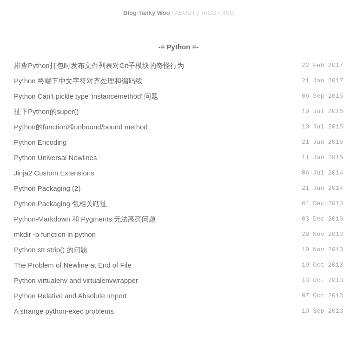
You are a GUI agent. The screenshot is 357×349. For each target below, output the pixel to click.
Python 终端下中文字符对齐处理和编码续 (78, 81)
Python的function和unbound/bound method (81, 127)
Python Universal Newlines (55, 157)
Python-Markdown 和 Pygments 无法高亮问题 (85, 219)
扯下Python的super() (46, 111)
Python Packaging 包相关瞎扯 (60, 204)
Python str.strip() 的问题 (50, 250)
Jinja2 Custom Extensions (54, 173)
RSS (227, 12)
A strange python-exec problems (64, 311)
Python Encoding (40, 142)
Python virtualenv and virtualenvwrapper (76, 280)
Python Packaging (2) (47, 188)
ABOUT (185, 12)
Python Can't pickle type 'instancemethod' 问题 (86, 96)
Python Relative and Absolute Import (70, 296)
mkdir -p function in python (55, 234)
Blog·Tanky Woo (146, 12)
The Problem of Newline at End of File (73, 265)
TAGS (208, 12)
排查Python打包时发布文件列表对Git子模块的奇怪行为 (99, 65)
